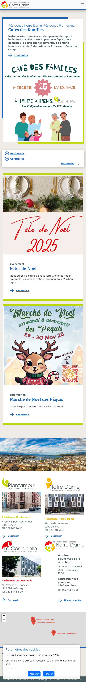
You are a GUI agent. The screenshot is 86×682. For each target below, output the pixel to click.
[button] (33, 622)
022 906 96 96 (14, 528)
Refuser (49, 673)
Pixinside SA (66, 679)
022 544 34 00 (14, 591)
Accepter (34, 673)
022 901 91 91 (56, 530)
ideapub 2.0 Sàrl (49, 679)
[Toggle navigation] (82, 4)
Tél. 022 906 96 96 (68, 589)
